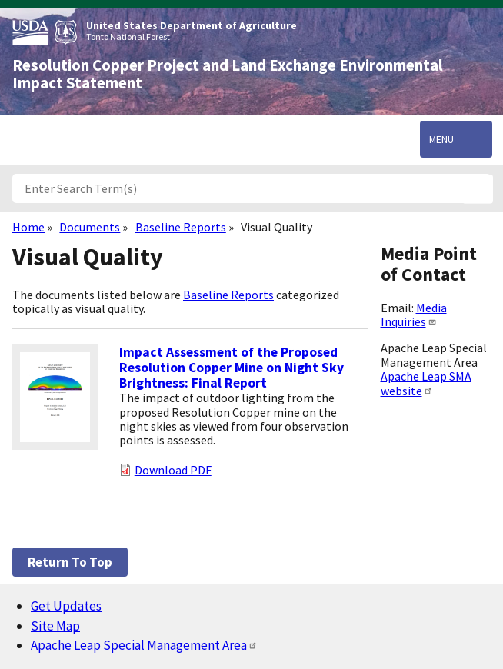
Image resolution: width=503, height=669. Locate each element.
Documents (89, 227)
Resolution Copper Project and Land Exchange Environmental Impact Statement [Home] (227, 74)
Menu (441, 139)
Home (28, 227)
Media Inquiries (414, 314)
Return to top (70, 562)
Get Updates (66, 605)
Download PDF (173, 470)
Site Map (55, 625)
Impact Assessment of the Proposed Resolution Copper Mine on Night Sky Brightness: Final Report (231, 367)
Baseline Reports (180, 227)
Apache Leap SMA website (426, 383)
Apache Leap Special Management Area (144, 645)
